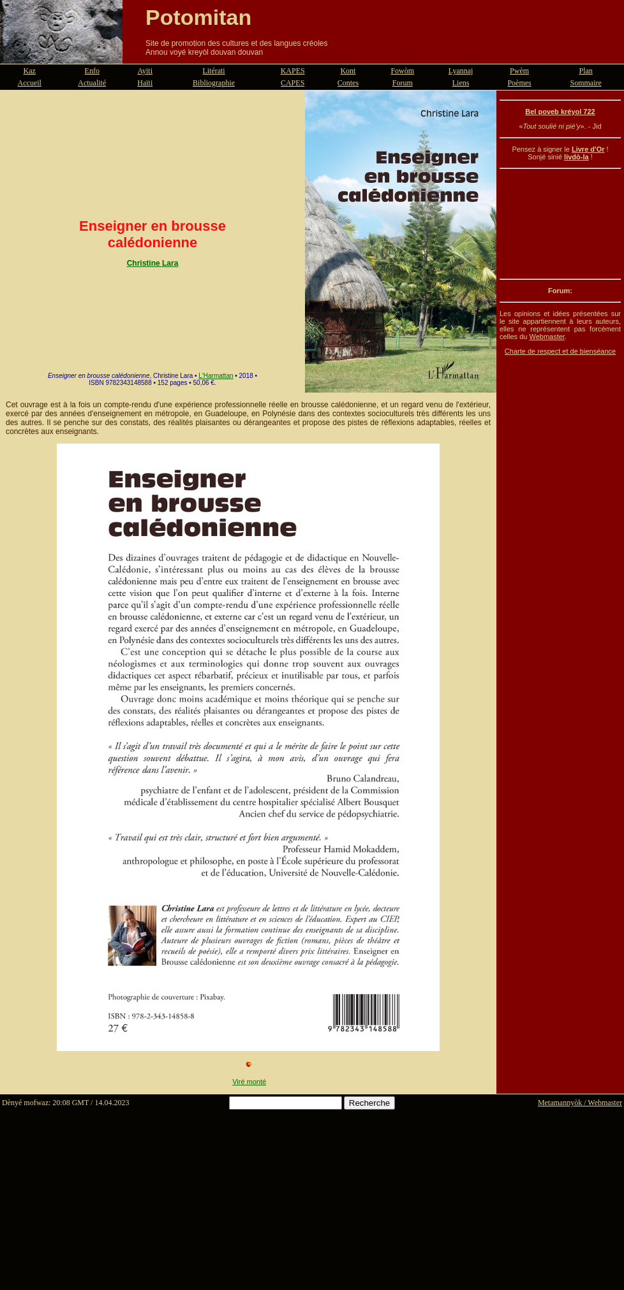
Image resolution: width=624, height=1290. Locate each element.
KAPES (293, 70)
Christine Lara (153, 263)
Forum (402, 82)
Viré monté (249, 1081)
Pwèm (519, 70)
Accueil (29, 82)
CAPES (292, 82)
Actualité (92, 82)
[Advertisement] (560, 224)
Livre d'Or (588, 149)
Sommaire (586, 82)
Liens (461, 82)
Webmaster (546, 336)
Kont (347, 70)
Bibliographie (214, 82)
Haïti (144, 82)
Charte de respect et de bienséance (560, 351)
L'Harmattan (215, 375)
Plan (586, 70)
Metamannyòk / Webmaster (580, 1102)
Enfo (92, 70)
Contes (348, 82)
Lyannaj (461, 70)
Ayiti (144, 70)
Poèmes (519, 82)
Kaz (30, 70)
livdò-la (576, 157)
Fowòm (402, 70)
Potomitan (198, 17)
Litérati (213, 70)
